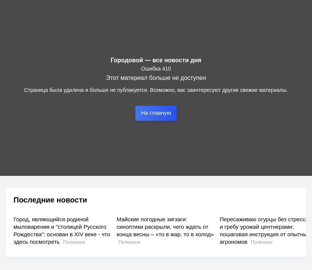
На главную (156, 113)
